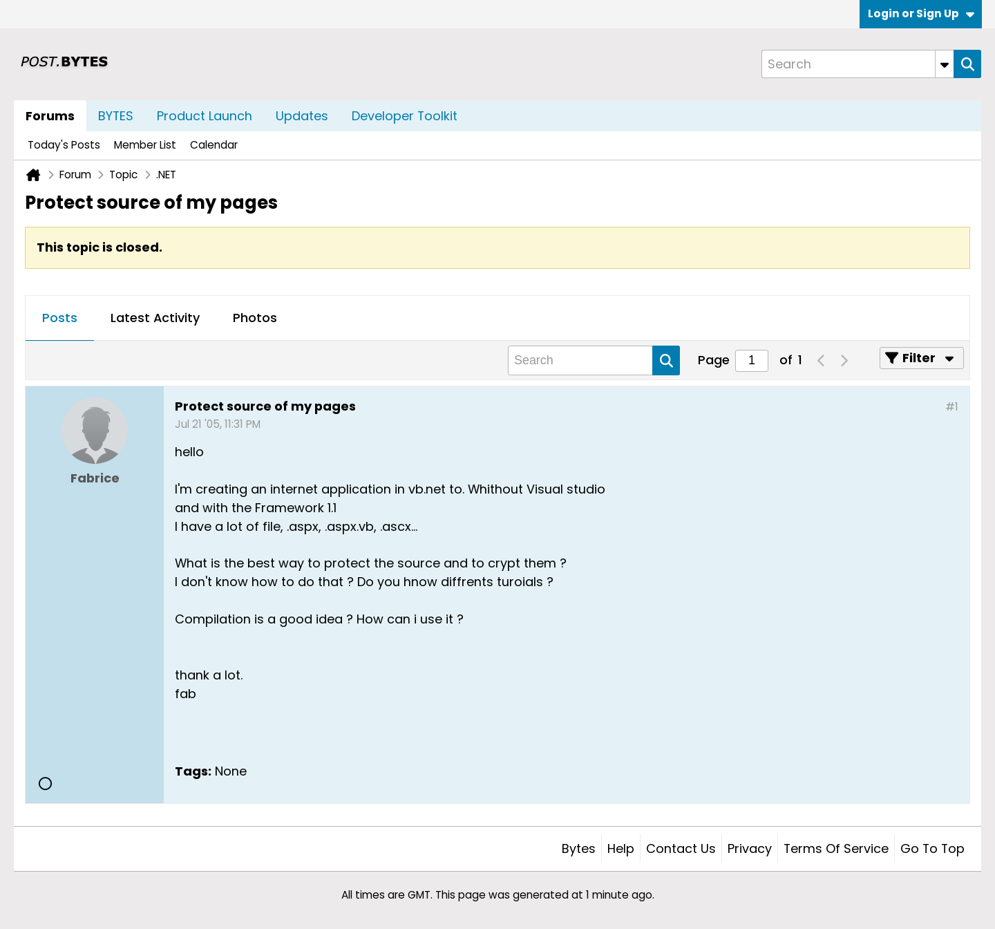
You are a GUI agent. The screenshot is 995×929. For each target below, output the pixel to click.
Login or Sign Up (921, 13)
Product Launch (204, 115)
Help (620, 848)
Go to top (932, 848)
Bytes (579, 848)
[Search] (857, 64)
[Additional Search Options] (944, 64)
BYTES (115, 115)
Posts (59, 317)
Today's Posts (64, 145)
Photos (255, 317)
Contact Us (681, 848)
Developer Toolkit (404, 115)
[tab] (60, 318)
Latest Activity (155, 317)
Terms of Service (836, 848)
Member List (145, 145)
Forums (50, 115)
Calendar (214, 145)
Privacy (750, 848)
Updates (302, 115)
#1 (951, 407)
